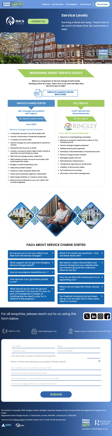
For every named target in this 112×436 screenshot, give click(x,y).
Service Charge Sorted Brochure (60, 93)
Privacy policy (19, 420)
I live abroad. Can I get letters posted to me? (29, 280)
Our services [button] (58, 4)
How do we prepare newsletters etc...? (29, 272)
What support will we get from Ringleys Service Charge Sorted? (30, 264)
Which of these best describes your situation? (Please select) (38, 361)
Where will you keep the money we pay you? (79, 288)
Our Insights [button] (72, 4)
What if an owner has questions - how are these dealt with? (79, 254)
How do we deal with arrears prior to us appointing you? (80, 278)
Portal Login (102, 4)
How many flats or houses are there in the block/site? (34, 356)
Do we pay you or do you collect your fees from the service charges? (29, 254)
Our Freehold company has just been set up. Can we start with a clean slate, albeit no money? (79, 299)
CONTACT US (38, 21)
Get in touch (85, 4)
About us (46, 4)
